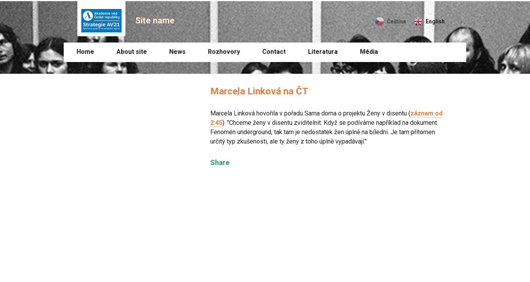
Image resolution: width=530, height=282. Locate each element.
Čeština (396, 21)
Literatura (323, 51)
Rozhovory (224, 51)
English (435, 21)
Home (85, 51)
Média (369, 51)
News (177, 51)
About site (131, 51)
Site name (155, 20)
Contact (274, 51)
